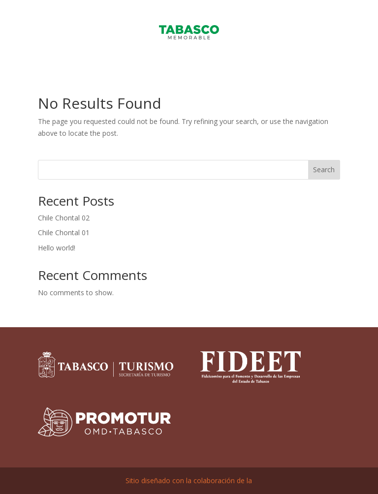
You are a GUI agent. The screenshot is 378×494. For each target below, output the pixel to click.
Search (324, 169)
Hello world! (56, 247)
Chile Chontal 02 (64, 217)
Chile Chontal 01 (64, 232)
